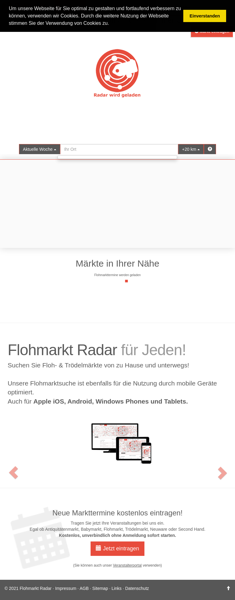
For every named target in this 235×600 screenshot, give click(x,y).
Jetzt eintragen (117, 548)
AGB (84, 588)
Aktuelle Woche (39, 149)
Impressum (65, 588)
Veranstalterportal (127, 565)
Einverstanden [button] (205, 15)
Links (117, 588)
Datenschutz (137, 588)
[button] (7, 402)
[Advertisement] (117, 204)
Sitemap (100, 588)
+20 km (191, 149)
